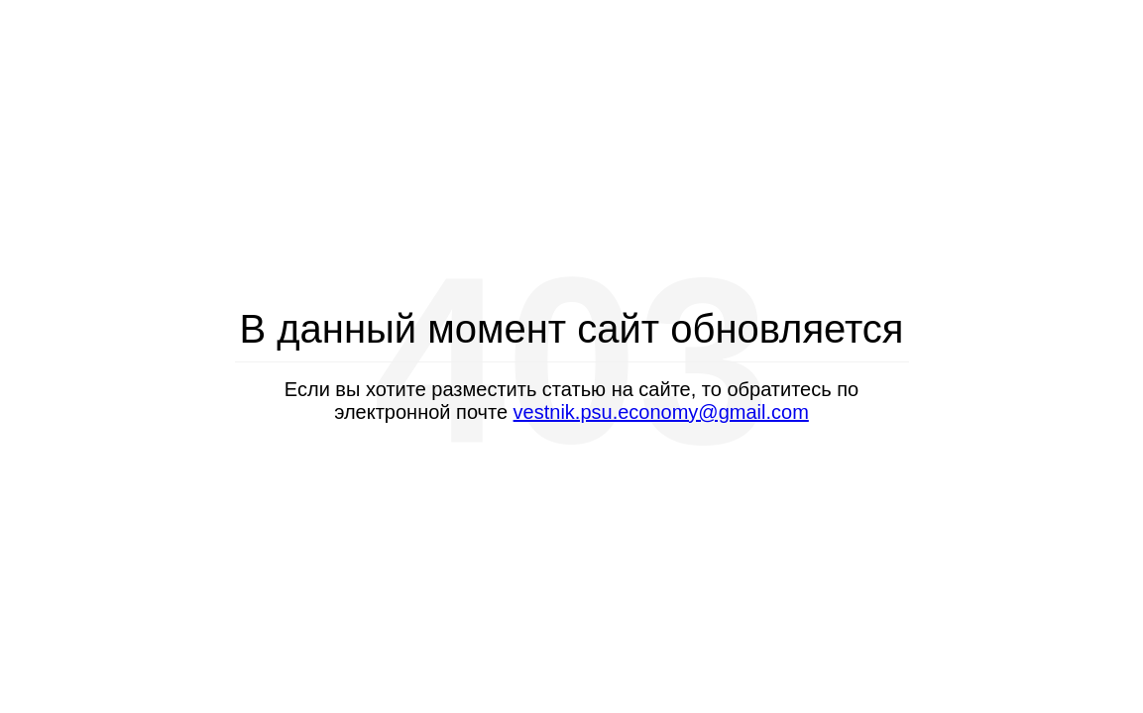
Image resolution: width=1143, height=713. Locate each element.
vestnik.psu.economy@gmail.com (661, 412)
